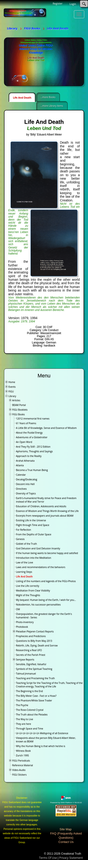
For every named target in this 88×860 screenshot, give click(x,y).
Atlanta (20, 465)
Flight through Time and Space (32, 525)
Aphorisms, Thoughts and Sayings (34, 451)
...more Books (47, 97)
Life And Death (22, 97)
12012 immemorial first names (33, 418)
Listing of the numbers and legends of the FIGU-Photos (46, 581)
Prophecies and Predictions (31, 636)
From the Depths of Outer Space (33, 534)
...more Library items (51, 105)
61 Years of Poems (26, 423)
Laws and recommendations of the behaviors (40, 567)
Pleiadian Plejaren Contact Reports (35, 631)
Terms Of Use (48, 858)
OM (18, 609)
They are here (23, 723)
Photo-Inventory (25, 622)
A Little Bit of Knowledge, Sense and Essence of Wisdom (46, 428)
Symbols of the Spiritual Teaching (34, 669)
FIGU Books (18, 414)
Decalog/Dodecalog (26, 479)
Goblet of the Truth (26, 543)
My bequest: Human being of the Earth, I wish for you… (46, 599)
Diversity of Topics (26, 493)
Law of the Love (24, 562)
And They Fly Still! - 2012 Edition (33, 446)
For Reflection (23, 529)
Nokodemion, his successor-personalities (38, 604)
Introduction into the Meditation (33, 557)
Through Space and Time (29, 728)
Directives (21, 488)
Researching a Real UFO (29, 650)
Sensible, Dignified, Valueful (31, 664)
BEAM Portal (19, 405)
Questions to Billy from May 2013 (34, 640)
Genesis (20, 539)
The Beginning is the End (29, 691)
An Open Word (24, 442)
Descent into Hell (25, 484)
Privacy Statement (71, 858)
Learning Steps (24, 571)
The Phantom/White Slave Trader (34, 700)
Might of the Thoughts (28, 595)
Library (12, 396)
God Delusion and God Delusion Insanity (38, 548)
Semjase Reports (25, 659)
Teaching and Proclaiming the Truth (35, 678)
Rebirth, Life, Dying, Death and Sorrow (36, 645)
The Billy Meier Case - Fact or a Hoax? (36, 695)
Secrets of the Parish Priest (30, 654)
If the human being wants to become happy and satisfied (47, 553)
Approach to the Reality (29, 456)
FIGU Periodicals (21, 760)
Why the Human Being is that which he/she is (40, 746)
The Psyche (22, 705)
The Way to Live (24, 719)
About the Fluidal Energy (29, 432)
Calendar (21, 474)
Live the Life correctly (27, 585)
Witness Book (23, 750)
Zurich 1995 (22, 755)
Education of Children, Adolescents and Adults (41, 506)
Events (12, 386)
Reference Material (22, 765)
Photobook (22, 626)
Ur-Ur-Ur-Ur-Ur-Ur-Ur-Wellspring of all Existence (42, 733)
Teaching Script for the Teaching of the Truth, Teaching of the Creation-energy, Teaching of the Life (49, 684)
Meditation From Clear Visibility (33, 590)
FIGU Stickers (19, 774)
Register (58, 3)
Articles (16, 400)
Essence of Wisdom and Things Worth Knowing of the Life (47, 511)
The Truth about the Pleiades (32, 714)
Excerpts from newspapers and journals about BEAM (44, 515)
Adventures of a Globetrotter (31, 437)
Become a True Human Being (32, 470)
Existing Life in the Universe (31, 520)
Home (11, 382)
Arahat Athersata (25, 460)
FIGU (11, 391)
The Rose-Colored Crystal (29, 709)
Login (72, 4)
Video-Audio (19, 770)
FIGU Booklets (19, 409)
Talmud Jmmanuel (26, 673)
